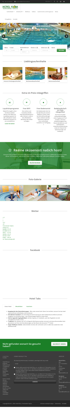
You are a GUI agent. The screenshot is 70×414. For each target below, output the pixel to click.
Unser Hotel (8, 306)
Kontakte (64, 403)
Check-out (44, 47)
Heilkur (34, 11)
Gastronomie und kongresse (45, 11)
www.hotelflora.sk (63, 373)
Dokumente (58, 403)
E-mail (11, 47)
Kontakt (15, 19)
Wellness (27, 11)
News (56, 11)
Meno (6, 47)
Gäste (53, 47)
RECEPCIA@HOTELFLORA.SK (22, 1)
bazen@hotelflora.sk (64, 392)
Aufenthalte (10, 11)
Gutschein (29, 306)
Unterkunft (19, 11)
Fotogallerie (8, 19)
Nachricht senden (59, 344)
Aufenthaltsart (24, 47)
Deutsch (48, 1)
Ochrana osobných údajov (47, 403)
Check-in (33, 47)
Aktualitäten (18, 306)
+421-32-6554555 (7, 1)
